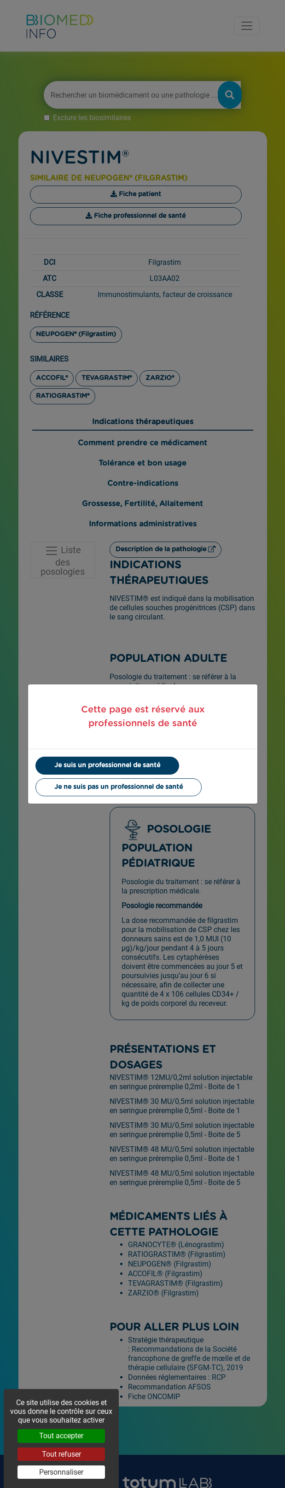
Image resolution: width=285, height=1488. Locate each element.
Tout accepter (61, 1435)
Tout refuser (61, 1454)
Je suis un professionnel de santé (107, 765)
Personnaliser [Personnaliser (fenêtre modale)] (61, 1472)
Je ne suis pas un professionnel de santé (118, 787)
